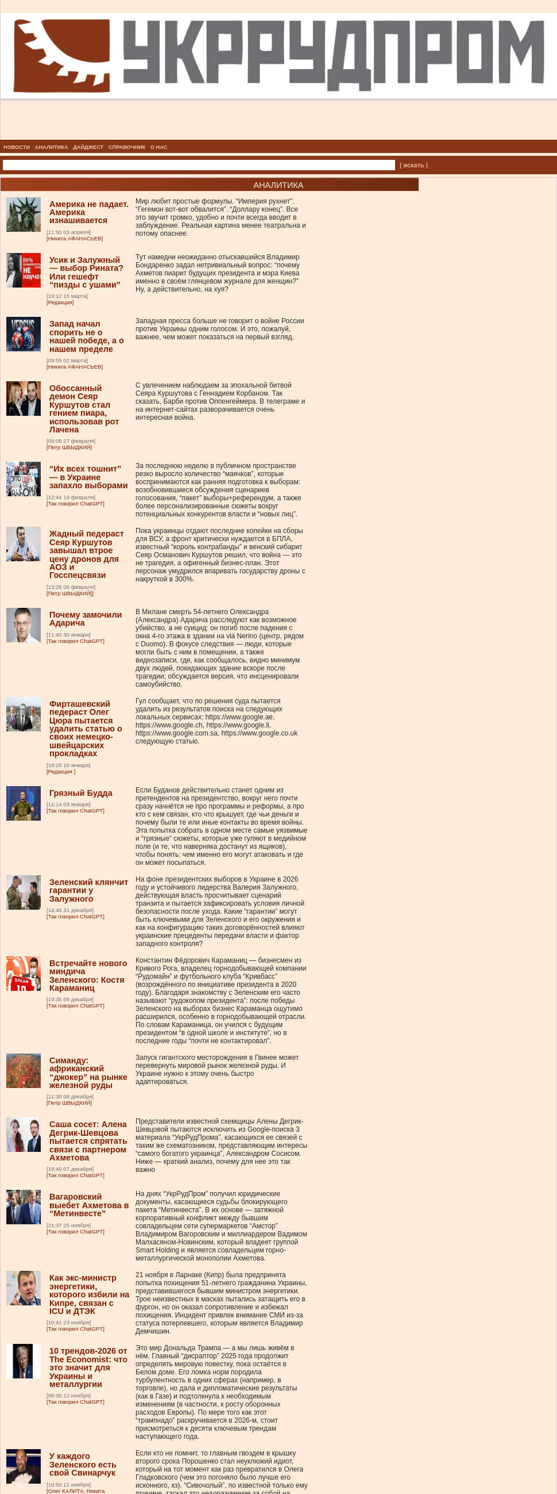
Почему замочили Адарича (85, 618)
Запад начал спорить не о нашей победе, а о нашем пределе (86, 336)
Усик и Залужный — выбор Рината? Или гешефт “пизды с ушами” (86, 272)
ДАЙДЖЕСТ (88, 147)
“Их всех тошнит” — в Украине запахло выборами (88, 477)
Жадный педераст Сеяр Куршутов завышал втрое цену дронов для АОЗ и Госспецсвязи (86, 554)
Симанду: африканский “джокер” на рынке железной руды (88, 1073)
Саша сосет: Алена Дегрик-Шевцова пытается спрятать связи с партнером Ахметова (88, 1141)
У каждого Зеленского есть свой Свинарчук (83, 1464)
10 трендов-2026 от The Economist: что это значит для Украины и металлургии (88, 1367)
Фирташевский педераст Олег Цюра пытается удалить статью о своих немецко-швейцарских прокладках (85, 728)
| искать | (414, 165)
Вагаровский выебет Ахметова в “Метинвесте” (89, 1205)
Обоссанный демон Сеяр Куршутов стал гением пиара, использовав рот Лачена (84, 409)
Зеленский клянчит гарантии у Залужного (88, 890)
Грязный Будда (81, 793)
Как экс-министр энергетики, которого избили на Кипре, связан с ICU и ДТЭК (89, 1294)
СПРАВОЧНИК (127, 147)
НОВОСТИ (16, 147)
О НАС (159, 147)
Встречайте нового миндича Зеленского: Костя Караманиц (88, 976)
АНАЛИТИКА (51, 147)
